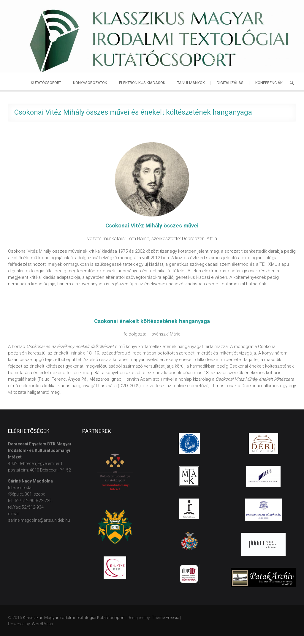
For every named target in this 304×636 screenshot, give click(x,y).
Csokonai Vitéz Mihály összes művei (152, 225)
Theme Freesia (165, 617)
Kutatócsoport (46, 82)
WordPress (42, 623)
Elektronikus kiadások (142, 82)
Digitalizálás (230, 82)
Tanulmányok (191, 82)
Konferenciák (269, 82)
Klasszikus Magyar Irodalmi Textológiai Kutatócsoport (74, 617)
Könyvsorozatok (90, 82)
